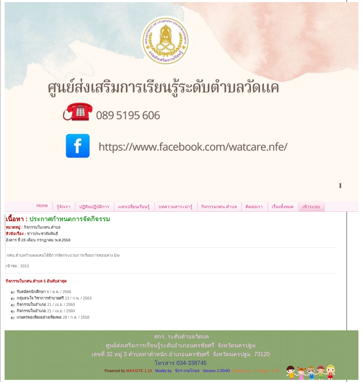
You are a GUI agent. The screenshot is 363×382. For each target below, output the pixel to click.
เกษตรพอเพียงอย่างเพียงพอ (39, 317)
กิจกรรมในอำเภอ (31, 304)
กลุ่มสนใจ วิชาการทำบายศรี (40, 298)
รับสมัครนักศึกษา (31, 292)
